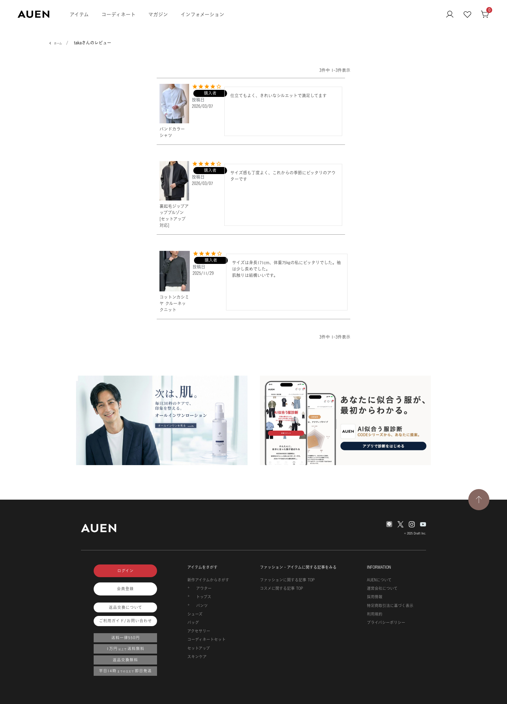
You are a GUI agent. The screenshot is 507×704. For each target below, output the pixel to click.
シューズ (194, 614)
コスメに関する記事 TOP (281, 588)
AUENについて (379, 580)
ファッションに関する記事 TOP (287, 580)
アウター (204, 588)
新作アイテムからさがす (208, 580)
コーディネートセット (206, 639)
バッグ (193, 622)
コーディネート (118, 14)
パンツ (202, 605)
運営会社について (382, 588)
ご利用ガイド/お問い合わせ (125, 620)
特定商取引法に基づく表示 (390, 605)
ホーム (58, 43)
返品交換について (125, 607)
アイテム (79, 14)
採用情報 (374, 596)
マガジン (158, 14)
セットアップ (198, 648)
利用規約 (374, 614)
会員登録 (125, 588)
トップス (203, 596)
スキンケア (197, 656)
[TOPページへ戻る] (478, 499)
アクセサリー (198, 631)
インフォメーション (202, 14)
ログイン (125, 570)
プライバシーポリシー (386, 622)
